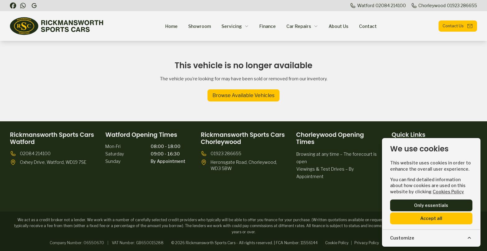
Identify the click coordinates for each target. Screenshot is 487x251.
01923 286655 (226, 153)
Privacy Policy (366, 242)
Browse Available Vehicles (243, 95)
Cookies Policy (448, 191)
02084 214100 (35, 153)
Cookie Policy (336, 242)
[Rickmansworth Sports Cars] (35, 5)
